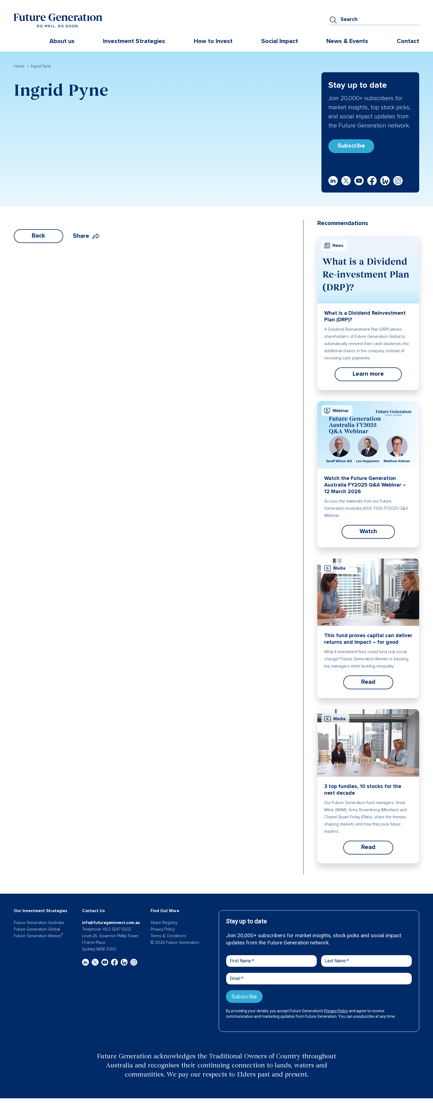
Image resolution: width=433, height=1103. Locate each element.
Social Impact (279, 41)
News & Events (347, 41)
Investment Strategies (134, 41)
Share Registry (164, 922)
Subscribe (351, 145)
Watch (368, 531)
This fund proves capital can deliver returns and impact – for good (368, 638)
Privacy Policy (163, 929)
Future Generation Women (38, 935)
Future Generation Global (37, 929)
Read (368, 682)
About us (62, 41)
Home (19, 66)
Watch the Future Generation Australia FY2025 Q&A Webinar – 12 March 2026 (365, 485)
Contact (408, 41)
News (334, 245)
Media (334, 568)
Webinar (336, 410)
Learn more (368, 374)
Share (86, 236)
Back (38, 235)
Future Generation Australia (39, 922)
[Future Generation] (58, 20)
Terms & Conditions (168, 935)
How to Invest (213, 41)
